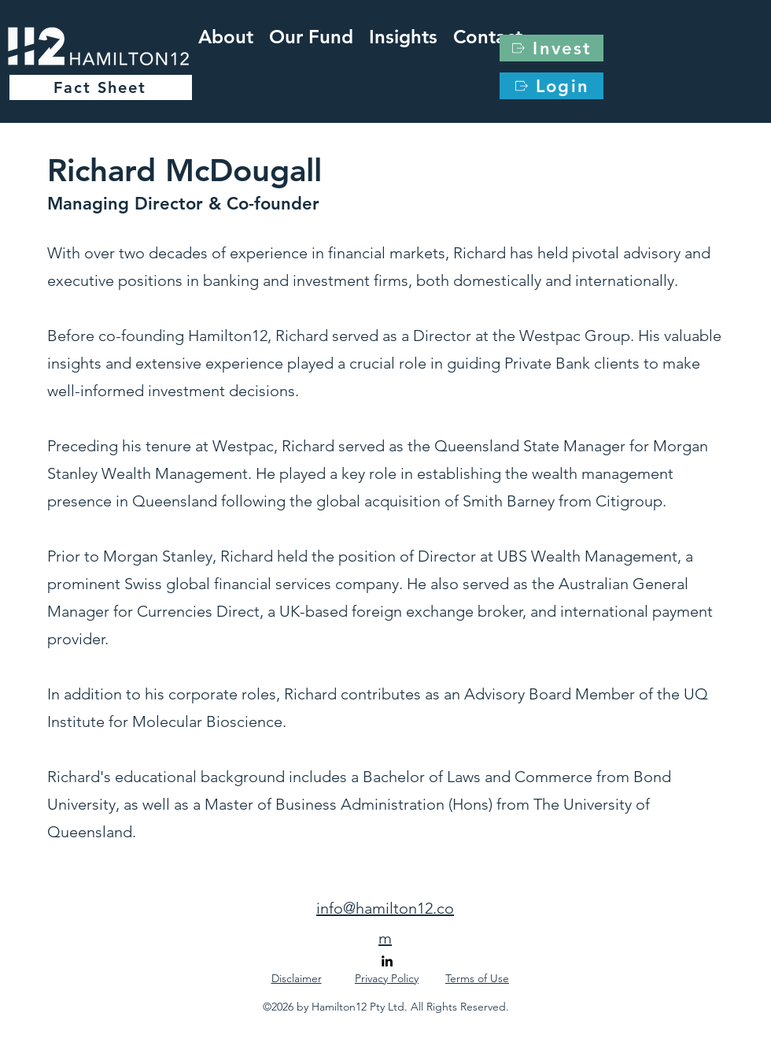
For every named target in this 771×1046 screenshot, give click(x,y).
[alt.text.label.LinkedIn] (387, 961)
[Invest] (551, 48)
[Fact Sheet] (101, 87)
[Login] (551, 85)
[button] (403, 33)
